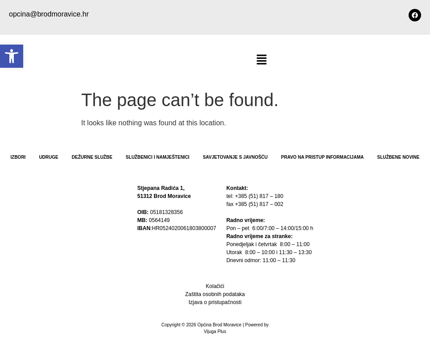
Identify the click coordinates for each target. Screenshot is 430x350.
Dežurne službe (92, 157)
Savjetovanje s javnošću (235, 157)
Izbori (18, 157)
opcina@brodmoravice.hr (49, 14)
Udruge (48, 157)
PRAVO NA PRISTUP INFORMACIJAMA (322, 157)
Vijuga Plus (215, 331)
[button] (11, 56)
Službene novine (398, 157)
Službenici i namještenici (158, 157)
